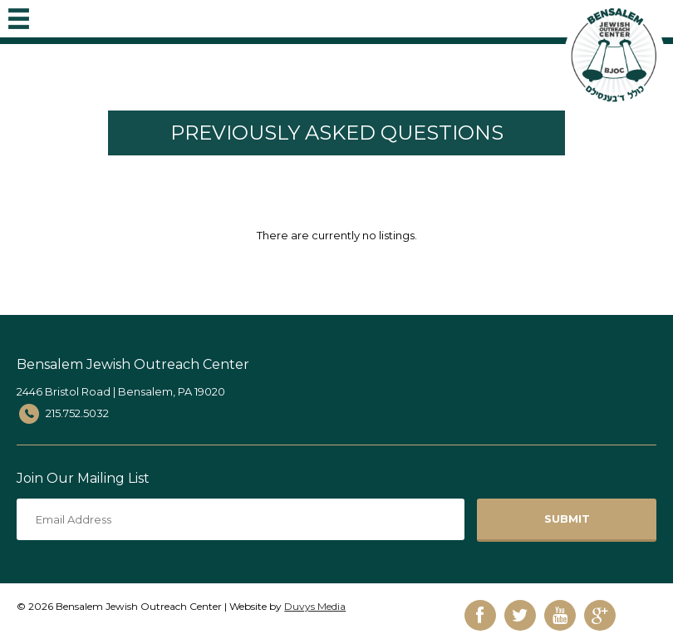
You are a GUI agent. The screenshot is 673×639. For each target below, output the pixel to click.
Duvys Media (315, 606)
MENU (18, 15)
